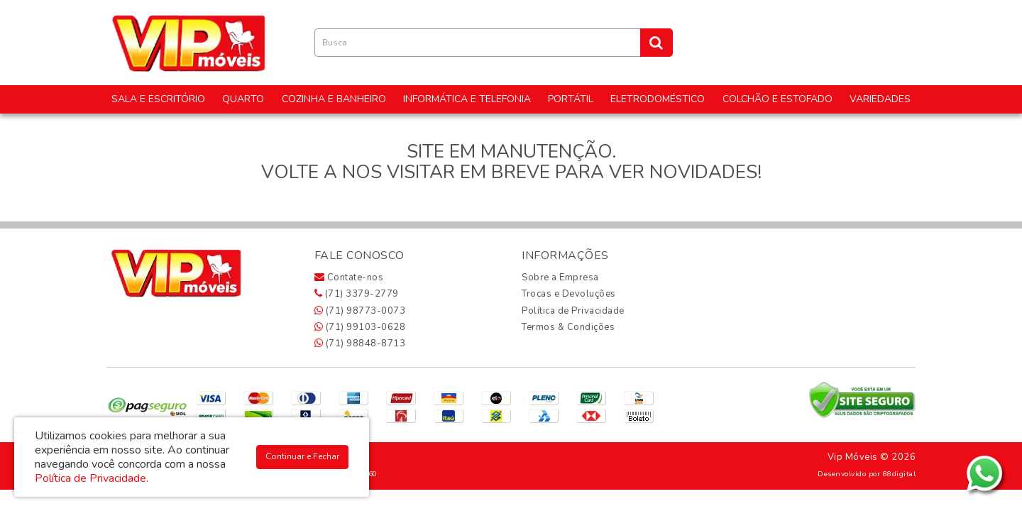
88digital (899, 473)
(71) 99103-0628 (360, 327)
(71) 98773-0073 (360, 310)
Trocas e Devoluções (569, 293)
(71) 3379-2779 (356, 293)
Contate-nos (349, 277)
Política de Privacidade (573, 310)
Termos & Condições (568, 327)
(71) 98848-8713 (360, 343)
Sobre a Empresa (560, 277)
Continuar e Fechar (302, 456)
